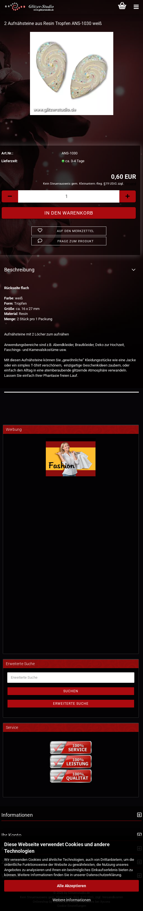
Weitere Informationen (71, 900)
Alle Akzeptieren (71, 886)
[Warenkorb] (122, 7)
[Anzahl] (68, 196)
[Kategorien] (136, 7)
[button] (9, 196)
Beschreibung (19, 270)
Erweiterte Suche (71, 704)
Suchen (70, 691)
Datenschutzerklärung (103, 875)
